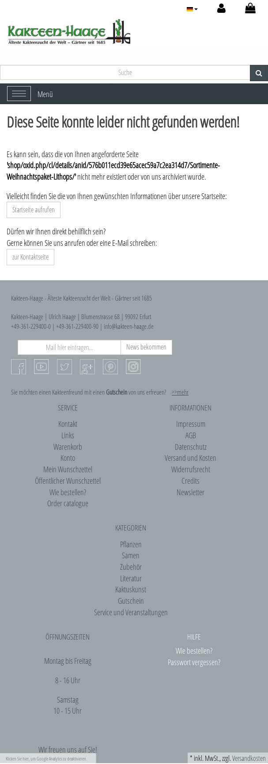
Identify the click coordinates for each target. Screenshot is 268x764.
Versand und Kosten (190, 457)
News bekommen (146, 347)
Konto (67, 457)
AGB (190, 435)
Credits (190, 480)
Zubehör (131, 566)
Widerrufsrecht (190, 469)
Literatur (131, 578)
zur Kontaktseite (30, 257)
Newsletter (190, 492)
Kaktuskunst (130, 589)
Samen (131, 555)
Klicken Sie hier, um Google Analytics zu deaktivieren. (46, 758)
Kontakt (67, 423)
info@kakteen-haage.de (129, 326)
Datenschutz (191, 446)
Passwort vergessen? (194, 662)
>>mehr (180, 392)
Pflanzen (131, 544)
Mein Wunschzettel (67, 469)
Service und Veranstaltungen (131, 612)
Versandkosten (249, 758)
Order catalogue (67, 503)
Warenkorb (67, 446)
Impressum (190, 423)
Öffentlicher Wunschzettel (68, 480)
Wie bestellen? (67, 492)
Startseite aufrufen (33, 210)
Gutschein (131, 600)
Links (67, 435)
